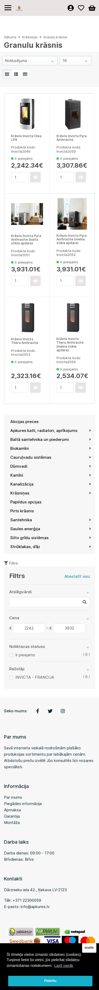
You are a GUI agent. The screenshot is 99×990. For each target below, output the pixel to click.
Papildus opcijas (25, 501)
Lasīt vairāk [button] (63, 965)
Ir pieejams (25, 654)
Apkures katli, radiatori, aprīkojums (50, 430)
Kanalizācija (50, 484)
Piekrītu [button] (50, 981)
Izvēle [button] (89, 948)
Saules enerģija (50, 528)
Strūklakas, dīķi (50, 546)
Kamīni (50, 475)
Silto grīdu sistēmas (50, 537)
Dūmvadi (50, 466)
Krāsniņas (50, 493)
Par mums (13, 797)
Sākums (10, 37)
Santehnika (50, 519)
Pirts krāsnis (22, 510)
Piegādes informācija (23, 803)
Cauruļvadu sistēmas (50, 457)
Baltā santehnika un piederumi (50, 439)
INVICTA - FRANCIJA (34, 677)
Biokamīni (50, 448)
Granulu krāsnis (55, 37)
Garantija (12, 816)
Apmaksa (12, 809)
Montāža (12, 822)
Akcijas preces (24, 421)
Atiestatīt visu (77, 576)
